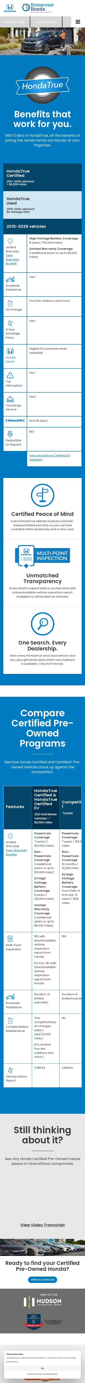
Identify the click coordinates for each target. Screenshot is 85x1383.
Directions (46, 22)
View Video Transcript (42, 1225)
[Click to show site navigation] (78, 21)
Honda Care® (10, 359)
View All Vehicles (42, 1279)
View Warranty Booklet (12, 259)
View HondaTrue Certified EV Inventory (49, 457)
